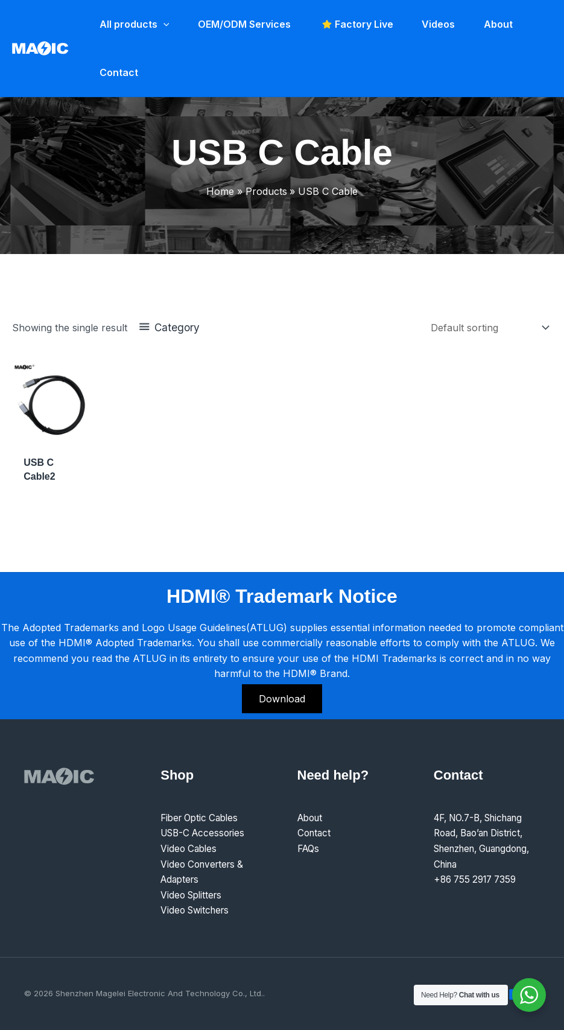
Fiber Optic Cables (202, 818)
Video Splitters (193, 895)
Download (282, 699)
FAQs (309, 848)
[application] (162, 24)
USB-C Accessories (205, 833)
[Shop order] (489, 328)
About (311, 818)
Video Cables (190, 848)
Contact (315, 833)
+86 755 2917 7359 (478, 879)
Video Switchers (197, 910)
